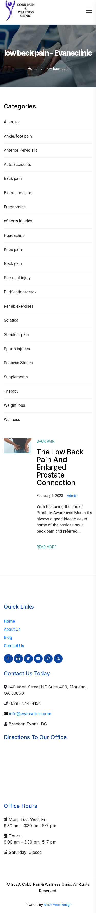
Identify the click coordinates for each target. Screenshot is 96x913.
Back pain (13, 178)
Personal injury (17, 277)
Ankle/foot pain (18, 136)
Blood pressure (17, 192)
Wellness (12, 419)
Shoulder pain (16, 334)
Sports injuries (17, 348)
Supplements (16, 376)
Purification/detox (20, 292)
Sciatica (11, 320)
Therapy (11, 391)
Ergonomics (15, 207)
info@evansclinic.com (30, 713)
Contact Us (14, 645)
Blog (8, 637)
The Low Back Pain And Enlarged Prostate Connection (60, 467)
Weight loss (14, 405)
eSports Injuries (18, 221)
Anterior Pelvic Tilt (20, 150)
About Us (12, 629)
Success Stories (18, 362)
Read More (46, 547)
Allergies (12, 121)
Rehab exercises (19, 306)
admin (72, 496)
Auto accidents (17, 164)
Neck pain (13, 263)
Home (32, 69)
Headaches (14, 235)
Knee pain (13, 249)
